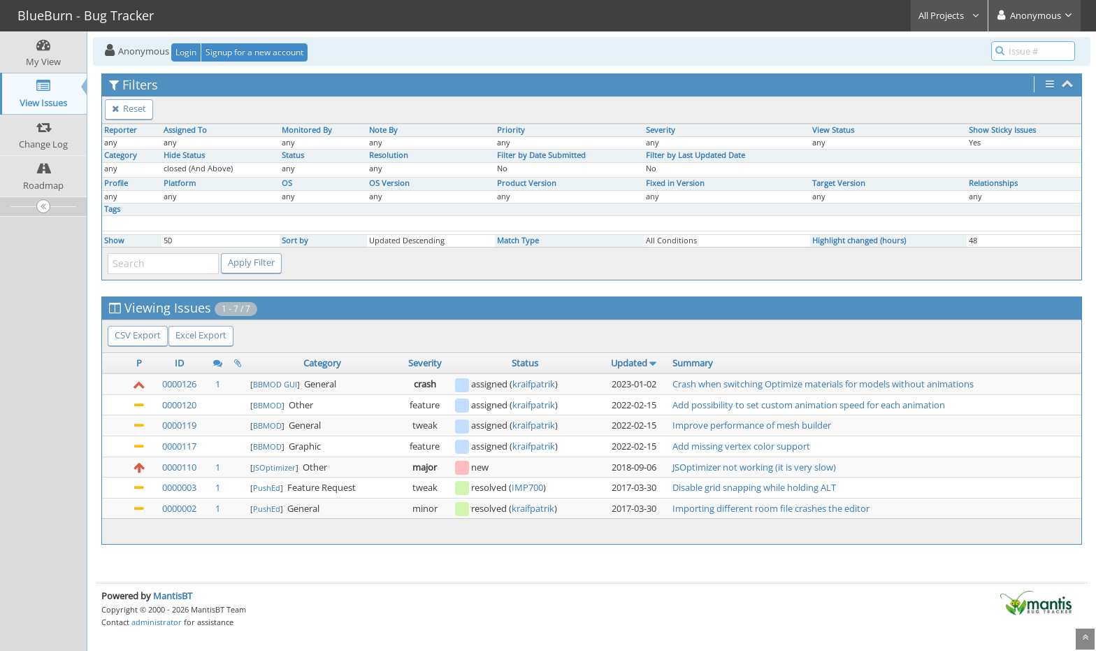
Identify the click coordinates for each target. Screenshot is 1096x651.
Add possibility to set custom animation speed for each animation (808, 405)
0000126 (179, 384)
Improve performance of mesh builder (751, 425)
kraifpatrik (533, 384)
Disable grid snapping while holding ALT (754, 487)
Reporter (120, 130)
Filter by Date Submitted (541, 155)
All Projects (949, 15)
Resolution (388, 155)
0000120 (179, 405)
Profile (116, 183)
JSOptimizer (274, 467)
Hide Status (184, 155)
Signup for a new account (254, 52)
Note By (383, 130)
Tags (112, 209)
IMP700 (527, 487)
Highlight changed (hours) (859, 240)
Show (114, 240)
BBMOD (267, 405)
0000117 (179, 446)
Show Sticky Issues (1002, 130)
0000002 (179, 508)
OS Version (389, 183)
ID (179, 363)
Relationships (993, 183)
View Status (833, 130)
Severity (660, 130)
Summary (692, 363)
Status (293, 155)
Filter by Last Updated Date (695, 155)
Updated (629, 363)
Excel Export (200, 335)
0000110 (179, 467)
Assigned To (185, 130)
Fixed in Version (675, 183)
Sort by (295, 240)
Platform (180, 183)
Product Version (526, 183)
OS (287, 183)
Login (185, 52)
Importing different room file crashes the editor (771, 508)
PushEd (266, 487)
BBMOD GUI (275, 384)
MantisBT (172, 595)
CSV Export (138, 335)
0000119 (179, 425)
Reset (129, 108)
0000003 (179, 487)
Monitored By (307, 130)
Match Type (518, 240)
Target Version (838, 183)
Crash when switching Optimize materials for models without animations (823, 384)
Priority (511, 130)
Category (120, 155)
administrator (156, 622)
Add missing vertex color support (741, 446)
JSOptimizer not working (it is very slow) (754, 467)
